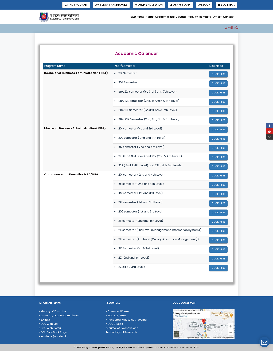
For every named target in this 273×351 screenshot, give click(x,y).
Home (150, 17)
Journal (181, 17)
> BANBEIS (45, 319)
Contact (229, 17)
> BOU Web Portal (50, 328)
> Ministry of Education (53, 311)
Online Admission (149, 5)
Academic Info (165, 17)
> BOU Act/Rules (116, 315)
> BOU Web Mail (48, 324)
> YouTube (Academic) (54, 336)
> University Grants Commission (59, 315)
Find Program (76, 5)
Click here (218, 74)
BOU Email (226, 5)
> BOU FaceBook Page (53, 332)
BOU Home (137, 17)
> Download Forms (117, 311)
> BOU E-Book (114, 324)
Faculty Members (199, 17)
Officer (217, 17)
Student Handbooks (111, 5)
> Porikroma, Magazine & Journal (126, 319)
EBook (204, 5)
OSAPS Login (180, 5)
